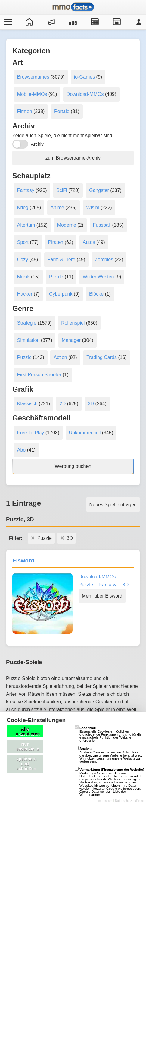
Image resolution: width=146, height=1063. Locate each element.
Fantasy (25, 190)
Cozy (22, 259)
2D (63, 403)
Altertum (26, 225)
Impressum (105, 800)
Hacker (25, 294)
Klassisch (27, 403)
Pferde (56, 276)
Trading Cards (101, 357)
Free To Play (30, 432)
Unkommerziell (85, 432)
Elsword (23, 560)
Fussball (102, 225)
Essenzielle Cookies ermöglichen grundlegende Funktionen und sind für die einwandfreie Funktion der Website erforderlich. (108, 734)
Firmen (24, 111)
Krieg (22, 207)
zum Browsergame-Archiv (73, 157)
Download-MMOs (85, 94)
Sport (23, 242)
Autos (89, 242)
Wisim (92, 207)
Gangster (99, 190)
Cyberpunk (60, 294)
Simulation (28, 340)
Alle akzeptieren (28, 731)
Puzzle (24, 357)
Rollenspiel (73, 323)
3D (91, 403)
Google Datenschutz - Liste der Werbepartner (102, 793)
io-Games (84, 76)
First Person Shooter (39, 374)
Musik (23, 276)
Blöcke (96, 294)
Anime (57, 207)
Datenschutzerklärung (129, 800)
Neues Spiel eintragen (113, 504)
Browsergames (33, 76)
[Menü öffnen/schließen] (7, 22)
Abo (21, 449)
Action (60, 357)
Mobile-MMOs (32, 94)
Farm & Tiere (61, 259)
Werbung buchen (73, 466)
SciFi (61, 190)
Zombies (104, 259)
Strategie (26, 323)
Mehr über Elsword (102, 595)
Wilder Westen (98, 276)
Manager (71, 340)
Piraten (56, 242)
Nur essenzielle (27, 746)
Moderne (66, 225)
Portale (62, 111)
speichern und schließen (26, 764)
